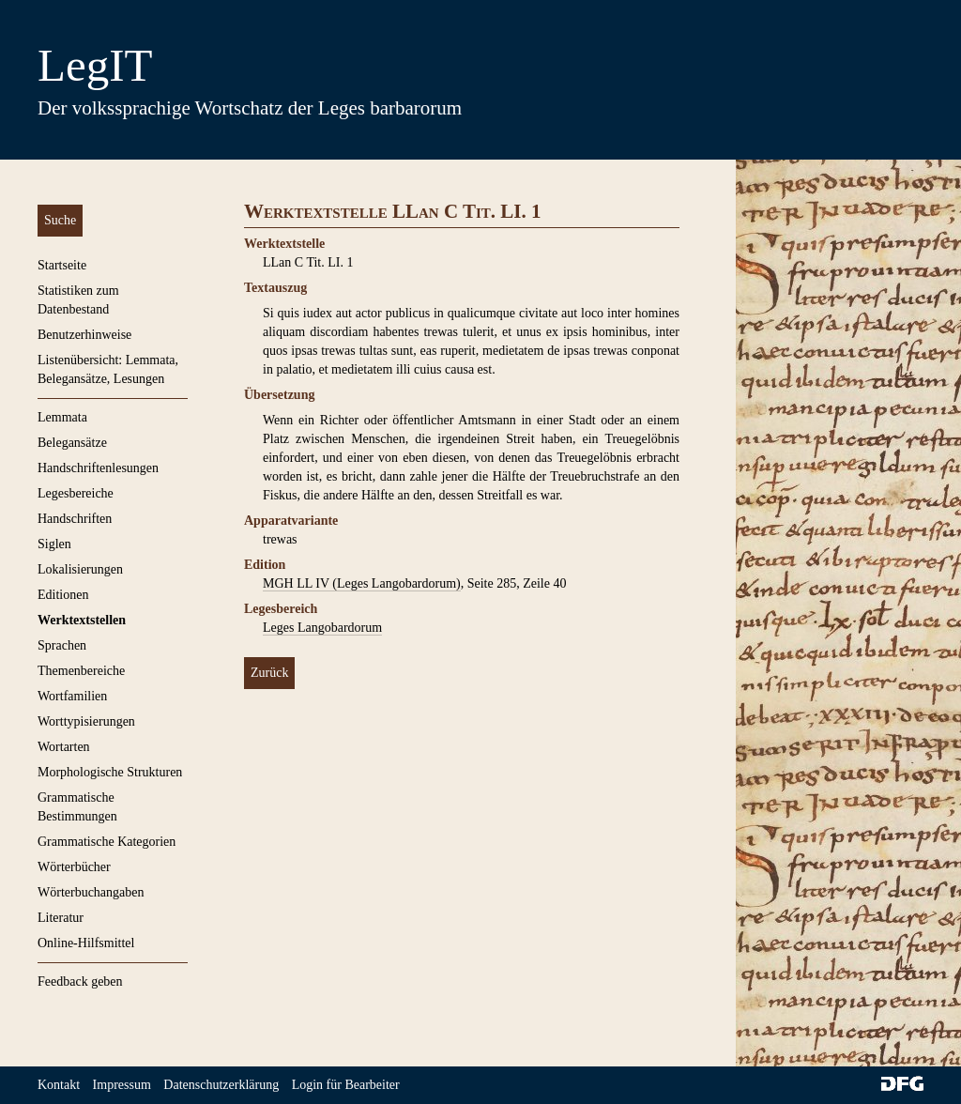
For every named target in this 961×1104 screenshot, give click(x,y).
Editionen (63, 595)
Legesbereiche (76, 493)
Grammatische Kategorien (106, 842)
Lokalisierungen (80, 569)
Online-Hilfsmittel (86, 943)
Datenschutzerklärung (221, 1085)
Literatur (61, 918)
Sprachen (62, 645)
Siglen (54, 544)
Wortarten (64, 747)
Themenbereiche (81, 671)
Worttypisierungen (86, 721)
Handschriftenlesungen (98, 468)
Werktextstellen (82, 620)
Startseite (62, 265)
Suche (60, 220)
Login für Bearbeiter (346, 1085)
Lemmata (62, 417)
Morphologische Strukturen (110, 772)
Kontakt (59, 1085)
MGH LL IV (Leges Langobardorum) (362, 583)
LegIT (95, 65)
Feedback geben (80, 981)
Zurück (269, 673)
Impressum (122, 1085)
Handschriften (75, 519)
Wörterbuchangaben (91, 892)
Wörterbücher (74, 867)
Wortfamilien (72, 696)
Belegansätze (72, 443)
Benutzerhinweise (84, 335)
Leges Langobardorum (322, 628)
